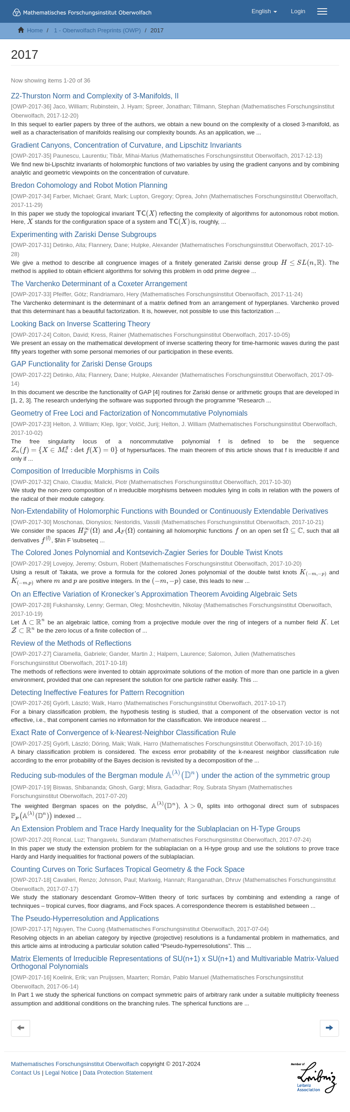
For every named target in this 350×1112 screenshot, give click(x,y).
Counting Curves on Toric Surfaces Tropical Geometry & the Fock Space (128, 862)
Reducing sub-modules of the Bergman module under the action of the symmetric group (168, 771)
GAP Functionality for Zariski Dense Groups (81, 364)
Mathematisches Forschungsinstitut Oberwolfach (75, 1057)
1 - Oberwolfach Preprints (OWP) (97, 30)
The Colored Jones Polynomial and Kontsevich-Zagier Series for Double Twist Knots (147, 548)
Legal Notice (61, 1065)
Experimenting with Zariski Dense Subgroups (83, 234)
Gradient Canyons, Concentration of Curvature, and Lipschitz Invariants (126, 145)
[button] (264, 11)
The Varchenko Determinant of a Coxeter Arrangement (99, 284)
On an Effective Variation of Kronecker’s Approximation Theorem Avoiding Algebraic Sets (154, 590)
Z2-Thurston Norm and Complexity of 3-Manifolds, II (95, 96)
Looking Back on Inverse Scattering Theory (80, 324)
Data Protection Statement (117, 1065)
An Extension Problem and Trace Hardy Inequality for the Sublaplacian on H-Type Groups (155, 822)
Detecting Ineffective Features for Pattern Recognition (97, 689)
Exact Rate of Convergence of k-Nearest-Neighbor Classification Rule (123, 729)
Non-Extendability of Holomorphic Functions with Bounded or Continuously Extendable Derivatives (169, 505)
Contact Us (25, 1065)
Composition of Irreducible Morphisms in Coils (85, 464)
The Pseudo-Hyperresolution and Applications (85, 912)
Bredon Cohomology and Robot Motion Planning (89, 185)
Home (35, 30)
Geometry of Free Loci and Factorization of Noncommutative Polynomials (129, 413)
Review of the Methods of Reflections (71, 640)
